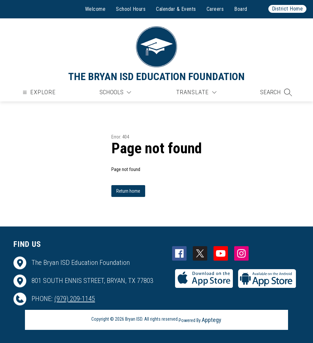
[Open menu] (38, 92)
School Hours (130, 9)
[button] (276, 92)
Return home (128, 191)
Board (240, 9)
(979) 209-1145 (74, 299)
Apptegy (211, 319)
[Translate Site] (196, 92)
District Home (287, 9)
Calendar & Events (176, 9)
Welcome (95, 9)
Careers (215, 9)
